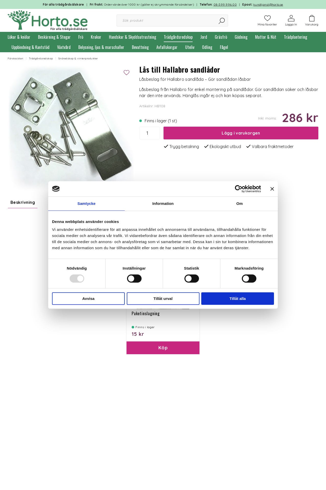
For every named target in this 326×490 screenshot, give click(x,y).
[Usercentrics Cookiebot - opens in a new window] (238, 189)
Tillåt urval (163, 298)
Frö (80, 37)
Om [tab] (239, 203)
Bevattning (140, 47)
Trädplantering (295, 37)
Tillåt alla (238, 298)
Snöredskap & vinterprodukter (78, 58)
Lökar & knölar (19, 37)
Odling (207, 47)
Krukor (96, 37)
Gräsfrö (221, 37)
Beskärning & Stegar (54, 37)
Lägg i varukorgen (241, 133)
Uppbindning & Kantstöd (30, 47)
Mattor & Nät (265, 37)
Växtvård (64, 47)
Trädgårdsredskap (178, 37)
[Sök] (222, 21)
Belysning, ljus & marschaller (101, 47)
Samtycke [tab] (87, 203)
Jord (203, 37)
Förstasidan (15, 58)
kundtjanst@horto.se (268, 4)
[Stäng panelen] (272, 189)
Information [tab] (163, 203)
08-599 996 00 (225, 4)
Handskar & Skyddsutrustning (132, 37)
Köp (163, 356)
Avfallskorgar (167, 47)
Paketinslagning (146, 322)
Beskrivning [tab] (22, 202)
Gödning (241, 37)
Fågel (224, 47)
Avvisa (88, 298)
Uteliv (189, 47)
